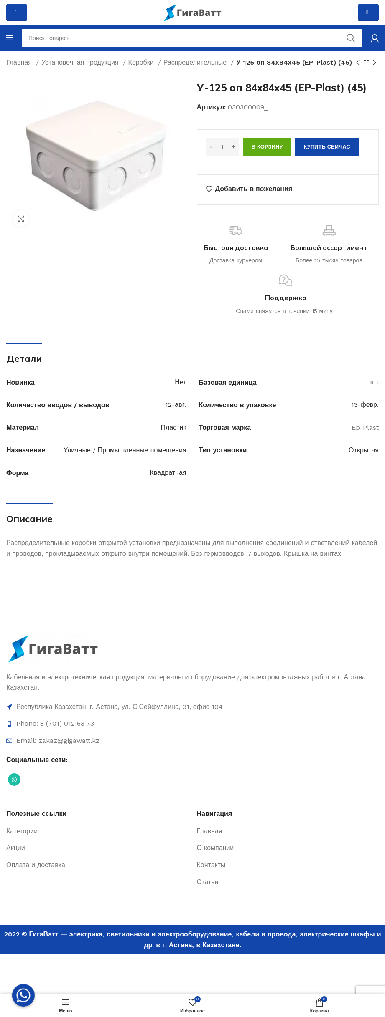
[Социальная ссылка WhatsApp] (14, 779)
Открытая (364, 450)
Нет (180, 382)
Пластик (173, 428)
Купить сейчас (326, 147)
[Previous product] (358, 63)
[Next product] (374, 63)
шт (374, 382)
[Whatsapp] (23, 995)
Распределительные (196, 62)
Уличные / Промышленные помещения (125, 450)
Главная (20, 62)
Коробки (142, 62)
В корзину (267, 147)
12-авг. (175, 405)
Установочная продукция (81, 62)
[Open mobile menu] (10, 38)
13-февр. (365, 405)
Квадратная (168, 473)
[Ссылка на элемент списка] (192, 707)
